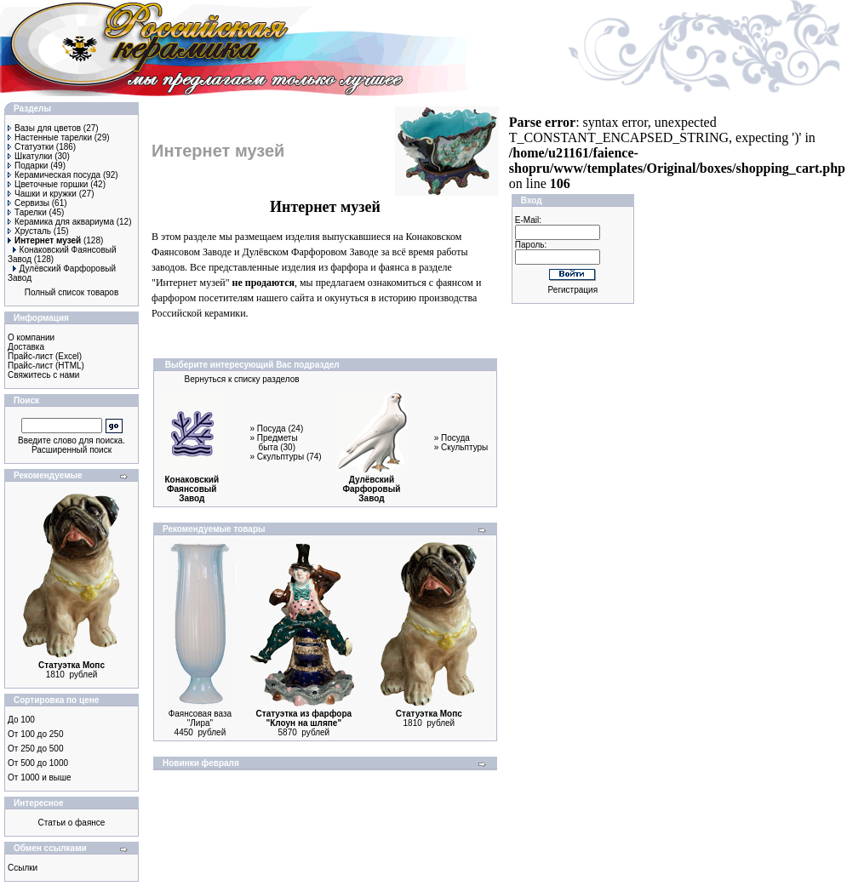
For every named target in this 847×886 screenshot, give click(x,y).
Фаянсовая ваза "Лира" (200, 718)
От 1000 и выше (40, 777)
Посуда (271, 428)
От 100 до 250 (35, 734)
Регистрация (573, 289)
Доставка (26, 347)
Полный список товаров (72, 292)
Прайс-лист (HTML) (46, 365)
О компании (31, 337)
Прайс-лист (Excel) (45, 356)
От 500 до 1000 (38, 763)
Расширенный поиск (71, 449)
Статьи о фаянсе (72, 822)
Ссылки (22, 867)
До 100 (21, 719)
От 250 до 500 (35, 748)
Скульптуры (280, 456)
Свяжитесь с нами (43, 375)
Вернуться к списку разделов (242, 379)
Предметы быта (277, 442)
